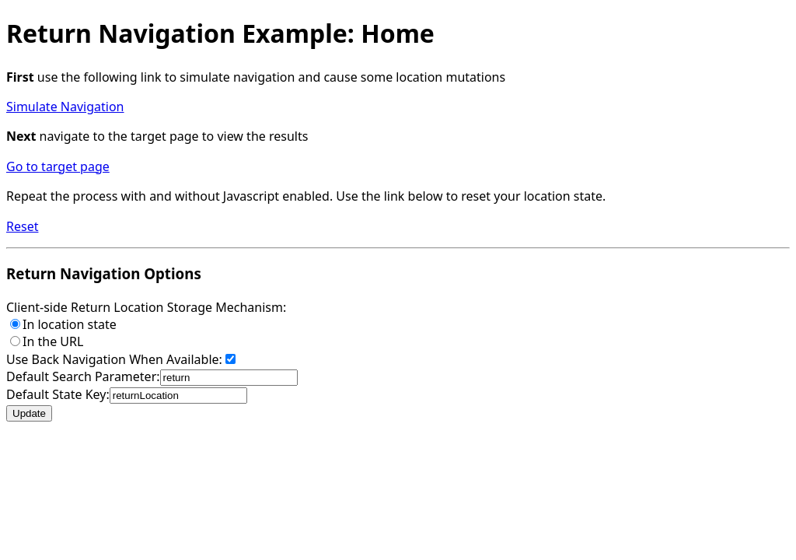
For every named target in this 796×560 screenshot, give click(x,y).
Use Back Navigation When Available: (121, 359)
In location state (63, 324)
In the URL (46, 341)
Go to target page (58, 166)
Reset (22, 226)
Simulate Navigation (65, 106)
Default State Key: (126, 394)
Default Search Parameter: (152, 376)
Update (29, 413)
